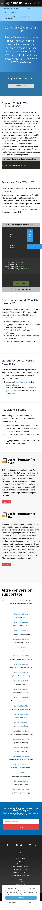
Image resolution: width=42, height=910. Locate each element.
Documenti (20, 864)
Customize (12, 903)
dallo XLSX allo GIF (21, 631)
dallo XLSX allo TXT (21, 714)
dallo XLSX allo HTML (21, 639)
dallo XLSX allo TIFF (21, 697)
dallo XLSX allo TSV (21, 706)
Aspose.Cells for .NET (15, 121)
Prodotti (20, 855)
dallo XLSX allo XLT (21, 748)
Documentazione (12, 385)
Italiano (28, 3)
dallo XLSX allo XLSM (21, 739)
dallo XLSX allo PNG (21, 681)
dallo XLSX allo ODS (21, 664)
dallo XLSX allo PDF (21, 672)
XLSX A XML (21, 773)
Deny (29, 903)
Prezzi (20, 861)
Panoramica (21, 86)
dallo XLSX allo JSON (21, 789)
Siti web (20, 882)
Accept (21, 898)
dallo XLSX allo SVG (21, 689)
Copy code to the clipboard (22, 289)
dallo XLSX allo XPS (21, 781)
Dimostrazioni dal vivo (20, 867)
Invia (21, 827)
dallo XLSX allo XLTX (21, 764)
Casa (20, 852)
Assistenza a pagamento (20, 875)
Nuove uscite (20, 858)
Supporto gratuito (20, 869)
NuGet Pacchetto (20, 382)
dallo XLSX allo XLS (21, 723)
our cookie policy (17, 894)
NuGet (4, 149)
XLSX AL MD (20, 647)
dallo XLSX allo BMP (21, 614)
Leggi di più (6, 502)
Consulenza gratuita (20, 872)
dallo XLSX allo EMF (21, 622)
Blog (20, 879)
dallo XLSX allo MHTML (21, 656)
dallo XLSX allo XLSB (21, 731)
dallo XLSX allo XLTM (21, 756)
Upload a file (30, 235)
